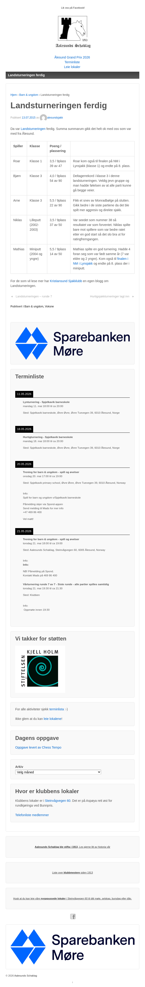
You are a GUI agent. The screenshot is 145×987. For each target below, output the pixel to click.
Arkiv (19, 767)
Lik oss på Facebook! (73, 7)
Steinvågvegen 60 (57, 800)
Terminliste (72, 62)
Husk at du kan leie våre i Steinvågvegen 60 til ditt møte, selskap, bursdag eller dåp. (72, 898)
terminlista (56, 709)
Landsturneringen (33, 129)
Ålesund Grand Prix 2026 (72, 57)
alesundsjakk (51, 117)
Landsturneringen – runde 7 (34, 296)
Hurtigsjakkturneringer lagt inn (109, 296)
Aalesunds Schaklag (25, 975)
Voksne (49, 306)
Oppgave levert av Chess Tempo (38, 747)
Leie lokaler (72, 67)
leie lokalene (52, 719)
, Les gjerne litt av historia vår (72, 846)
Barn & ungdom (28, 94)
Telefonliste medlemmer (32, 815)
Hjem (13, 94)
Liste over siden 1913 (72, 872)
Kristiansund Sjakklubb (66, 281)
